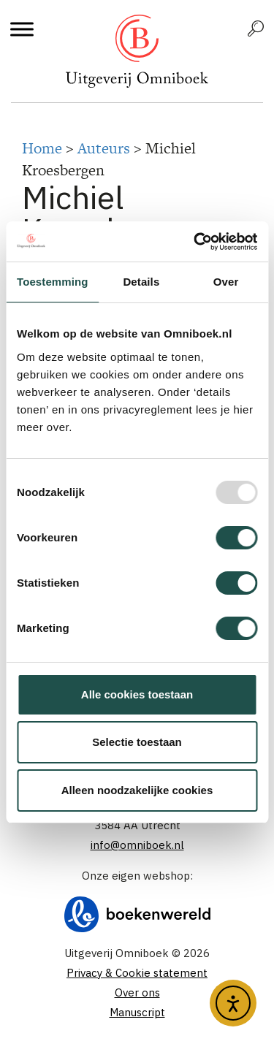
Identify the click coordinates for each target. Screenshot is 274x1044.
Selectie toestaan (137, 742)
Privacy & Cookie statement (137, 973)
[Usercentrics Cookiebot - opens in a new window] (195, 241)
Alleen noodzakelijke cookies (137, 790)
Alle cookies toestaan (137, 694)
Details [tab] (141, 281)
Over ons (137, 992)
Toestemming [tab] (52, 281)
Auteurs (103, 148)
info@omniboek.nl (137, 845)
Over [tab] (226, 281)
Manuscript (137, 1012)
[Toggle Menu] (22, 29)
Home (42, 148)
